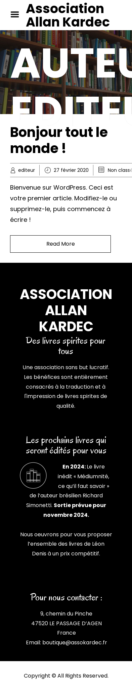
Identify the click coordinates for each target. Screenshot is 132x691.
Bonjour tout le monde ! (59, 140)
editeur (26, 170)
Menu (17, 14)
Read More (60, 244)
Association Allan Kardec (68, 15)
